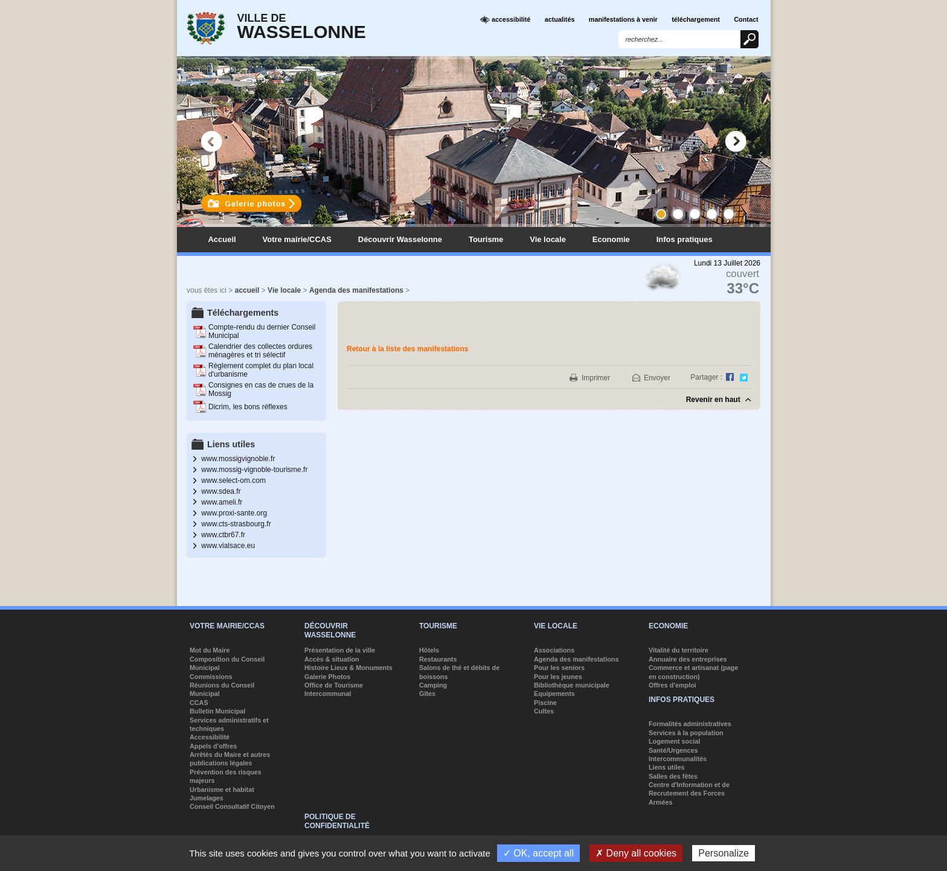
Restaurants (438, 659)
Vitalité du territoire (678, 650)
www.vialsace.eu (228, 545)
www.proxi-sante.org (234, 513)
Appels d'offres (213, 746)
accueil (247, 290)
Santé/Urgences (673, 750)
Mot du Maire (210, 650)
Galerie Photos (327, 676)
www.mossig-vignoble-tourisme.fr (254, 469)
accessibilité (505, 20)
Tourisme (486, 239)
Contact (746, 19)
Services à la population (686, 732)
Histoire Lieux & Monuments (348, 667)
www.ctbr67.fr (223, 535)
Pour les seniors (559, 667)
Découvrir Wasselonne (400, 239)
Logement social (674, 741)
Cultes (544, 711)
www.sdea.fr (220, 491)
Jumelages (206, 798)
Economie (611, 239)
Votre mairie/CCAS (297, 239)
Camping (433, 685)
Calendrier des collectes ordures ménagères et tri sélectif (260, 350)
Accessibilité (210, 737)
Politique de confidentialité (337, 820)
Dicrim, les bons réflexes (247, 407)
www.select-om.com (233, 480)
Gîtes (427, 693)
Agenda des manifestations (356, 290)
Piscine (545, 702)
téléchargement (696, 19)
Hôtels (429, 650)
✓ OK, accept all (538, 853)
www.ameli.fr (221, 502)
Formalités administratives (690, 723)
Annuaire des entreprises (688, 659)
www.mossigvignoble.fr (238, 459)
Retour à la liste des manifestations (407, 349)
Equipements (554, 693)
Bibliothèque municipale (571, 685)
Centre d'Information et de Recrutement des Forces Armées (689, 793)
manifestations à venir (623, 19)
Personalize (723, 853)
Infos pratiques (684, 239)
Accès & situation (331, 659)
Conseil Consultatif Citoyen (232, 806)
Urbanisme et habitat (222, 789)
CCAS (199, 702)
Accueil (222, 239)
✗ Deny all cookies (635, 853)
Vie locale (548, 239)
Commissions (211, 676)
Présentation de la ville (339, 650)
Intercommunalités (678, 758)
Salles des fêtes (673, 776)
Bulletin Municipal (217, 711)
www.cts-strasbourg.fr (236, 524)
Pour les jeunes (558, 676)
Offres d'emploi (672, 685)
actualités (560, 19)
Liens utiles (666, 767)
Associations (554, 650)
